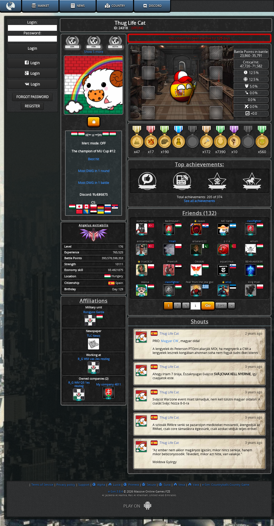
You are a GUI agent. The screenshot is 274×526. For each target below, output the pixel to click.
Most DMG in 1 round (93, 171)
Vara (193, 485)
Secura (149, 485)
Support (83, 485)
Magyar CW (169, 341)
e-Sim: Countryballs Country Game (225, 485)
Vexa (179, 485)
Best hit (93, 159)
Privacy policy (65, 485)
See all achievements (199, 201)
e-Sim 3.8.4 (115, 491)
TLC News (93, 336)
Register (32, 106)
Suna (164, 485)
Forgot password (32, 97)
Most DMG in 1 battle (93, 183)
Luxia (114, 485)
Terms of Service (42, 485)
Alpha (98, 485)
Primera (131, 485)
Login (32, 63)
